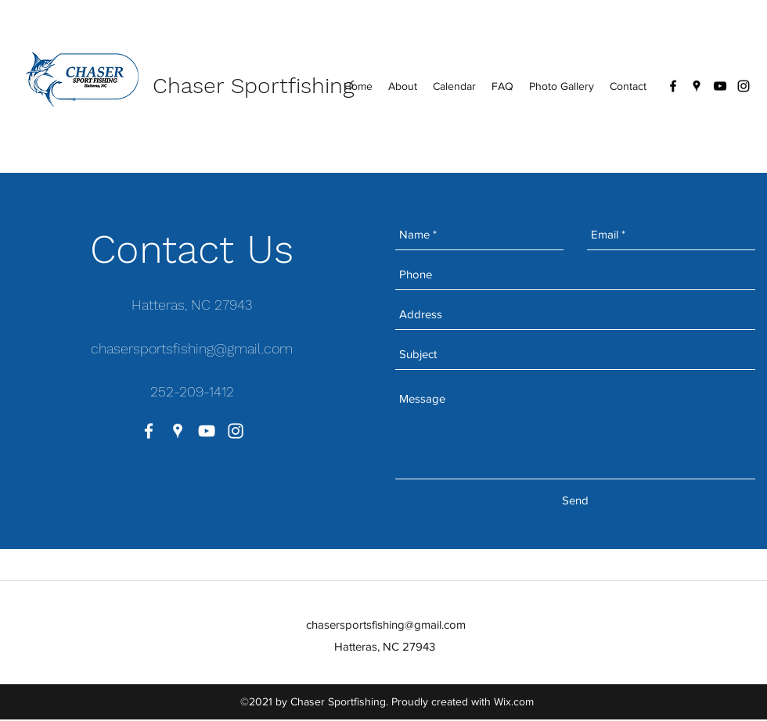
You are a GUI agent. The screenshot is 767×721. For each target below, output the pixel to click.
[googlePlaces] (696, 86)
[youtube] (720, 86)
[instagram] (743, 86)
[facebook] (673, 86)
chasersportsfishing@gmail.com (192, 348)
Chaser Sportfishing (253, 86)
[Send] (575, 500)
